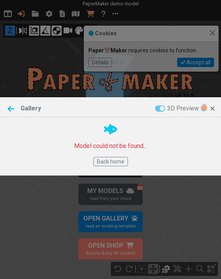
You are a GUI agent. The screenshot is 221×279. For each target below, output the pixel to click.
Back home (110, 161)
